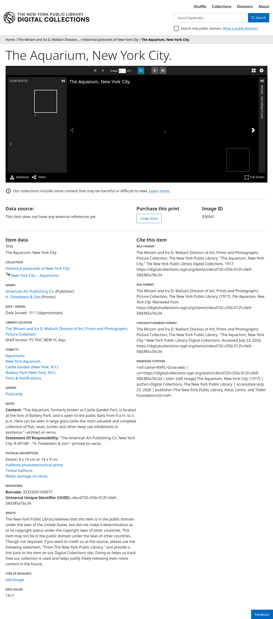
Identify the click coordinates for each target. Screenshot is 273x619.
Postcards (14, 394)
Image (114, 70)
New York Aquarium (23, 361)
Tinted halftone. (19, 470)
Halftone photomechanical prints (34, 465)
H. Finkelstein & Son (23, 296)
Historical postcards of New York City (38, 268)
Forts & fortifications (23, 378)
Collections (222, 6)
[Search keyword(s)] (210, 17)
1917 (32, 312)
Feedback (262, 614)
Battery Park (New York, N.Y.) (30, 372)
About (264, 6)
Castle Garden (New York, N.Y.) (32, 366)
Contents (17, 87)
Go (141, 70)
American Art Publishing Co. (30, 291)
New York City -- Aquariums (35, 275)
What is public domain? (240, 28)
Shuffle (200, 6)
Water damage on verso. (27, 476)
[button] (18, 81)
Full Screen (254, 177)
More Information (261, 87)
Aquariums (15, 355)
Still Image (15, 579)
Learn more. (159, 190)
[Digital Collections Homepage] (46, 18)
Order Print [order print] (149, 218)
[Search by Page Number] (122, 71)
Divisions (245, 6)
